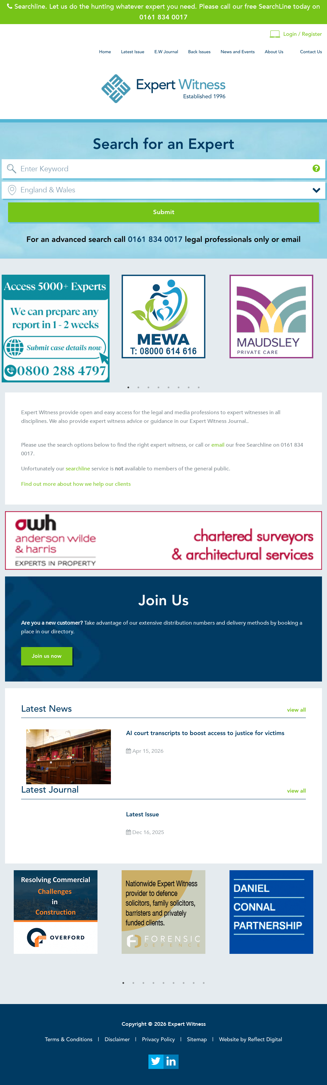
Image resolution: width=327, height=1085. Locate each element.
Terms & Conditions (68, 1039)
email (217, 445)
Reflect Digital (265, 1039)
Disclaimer (117, 1039)
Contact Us (311, 52)
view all (296, 710)
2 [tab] (138, 387)
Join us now (47, 656)
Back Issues (199, 52)
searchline (78, 468)
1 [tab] (128, 387)
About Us (274, 52)
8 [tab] (198, 387)
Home (105, 52)
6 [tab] (178, 387)
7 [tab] (188, 387)
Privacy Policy (158, 1039)
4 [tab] (158, 387)
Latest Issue (132, 52)
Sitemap (197, 1039)
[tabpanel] (56, 328)
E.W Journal (166, 52)
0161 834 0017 (155, 240)
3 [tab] (148, 387)
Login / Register (296, 34)
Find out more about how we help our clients (76, 484)
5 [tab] (168, 387)
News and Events (237, 52)
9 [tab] (203, 983)
